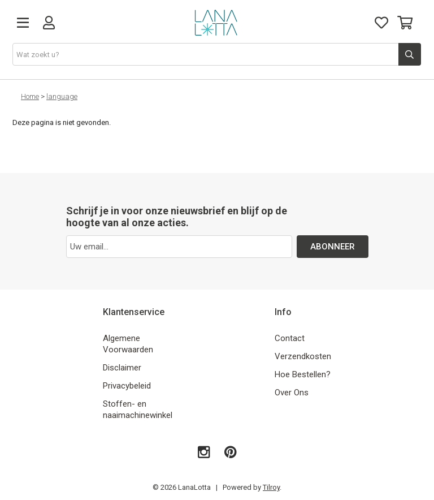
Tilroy (271, 487)
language (61, 96)
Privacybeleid (127, 386)
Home (30, 96)
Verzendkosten (303, 356)
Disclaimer (122, 368)
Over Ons (292, 392)
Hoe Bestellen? (303, 374)
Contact (290, 338)
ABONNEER (332, 247)
